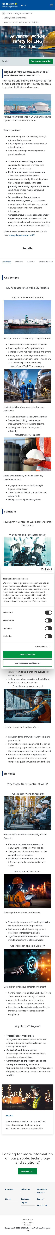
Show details (41, 646)
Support (40, 1199)
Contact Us (27, 1171)
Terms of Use (27, 1219)
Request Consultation (41, 61)
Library (8, 1199)
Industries (9, 1189)
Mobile (9, 1115)
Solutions (25, 1189)
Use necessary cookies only (27, 663)
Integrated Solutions (23, 13)
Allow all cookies (27, 654)
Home (9, 13)
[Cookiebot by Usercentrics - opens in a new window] (41, 569)
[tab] (6, 262)
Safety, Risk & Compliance (15, 18)
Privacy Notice (27, 1222)
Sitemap (27, 1225)
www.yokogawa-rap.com (21, 235)
